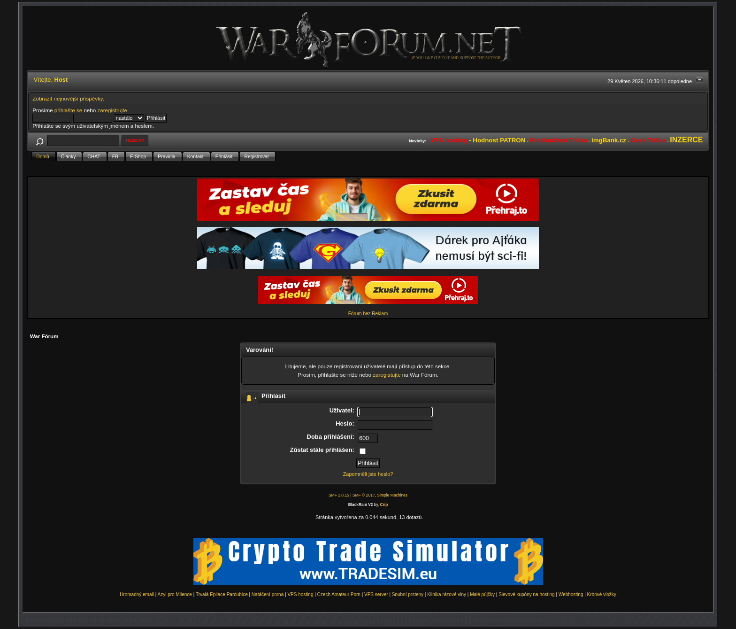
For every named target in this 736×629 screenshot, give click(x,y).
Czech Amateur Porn (338, 594)
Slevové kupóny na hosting (526, 594)
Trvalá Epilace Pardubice (222, 594)
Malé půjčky (482, 594)
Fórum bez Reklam (368, 313)
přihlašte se (68, 110)
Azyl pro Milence (175, 594)
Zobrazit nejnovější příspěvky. (68, 98)
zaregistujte (386, 375)
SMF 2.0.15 (339, 495)
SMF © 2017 (364, 495)
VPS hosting (300, 594)
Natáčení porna (268, 594)
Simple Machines (392, 495)
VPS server (376, 594)
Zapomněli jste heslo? (368, 474)
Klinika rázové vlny (446, 594)
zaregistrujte (112, 110)
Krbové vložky (601, 594)
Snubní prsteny (407, 594)
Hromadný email (137, 594)
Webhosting (571, 594)
